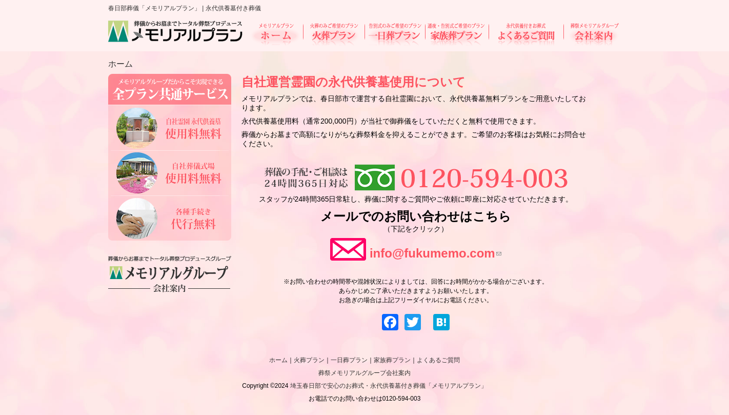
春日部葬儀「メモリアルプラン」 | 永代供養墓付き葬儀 (184, 8)
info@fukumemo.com (435, 253)
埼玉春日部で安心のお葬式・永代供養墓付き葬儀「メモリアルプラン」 (388, 385)
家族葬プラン (457, 34)
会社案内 (591, 34)
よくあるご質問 (526, 34)
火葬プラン (333, 34)
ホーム (276, 34)
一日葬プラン (394, 34)
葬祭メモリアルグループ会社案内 (364, 373)
